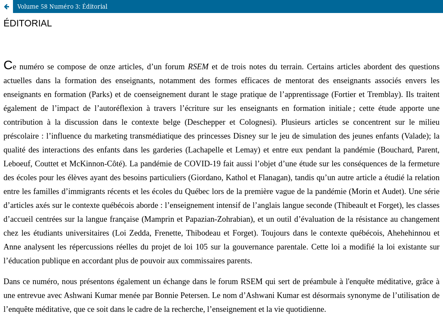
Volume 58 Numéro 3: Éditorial (62, 6)
